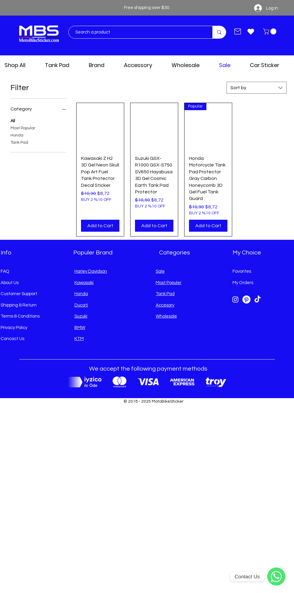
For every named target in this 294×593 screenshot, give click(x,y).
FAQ (5, 271)
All (12, 120)
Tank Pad (19, 142)
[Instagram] (235, 299)
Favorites (241, 271)
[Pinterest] (246, 299)
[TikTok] (258, 299)
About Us (10, 282)
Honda (16, 134)
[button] (270, 31)
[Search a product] (137, 32)
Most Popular (22, 127)
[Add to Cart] (100, 226)
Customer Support (19, 294)
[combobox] (256, 88)
